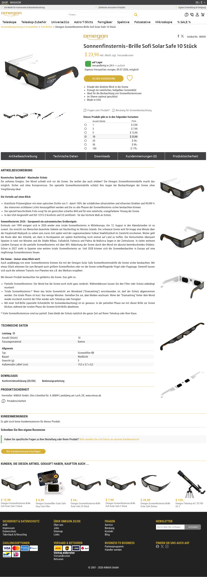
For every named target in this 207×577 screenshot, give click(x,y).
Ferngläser (105, 22)
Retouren (58, 559)
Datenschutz (9, 531)
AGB (5, 524)
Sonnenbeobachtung (12, 26)
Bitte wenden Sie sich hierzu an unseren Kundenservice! (109, 439)
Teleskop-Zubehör (33, 22)
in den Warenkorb (103, 78)
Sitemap (58, 531)
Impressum (9, 528)
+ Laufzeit (119, 65)
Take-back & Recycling (15, 534)
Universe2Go (60, 22)
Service (109, 524)
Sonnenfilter (31, 26)
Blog (107, 534)
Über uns (58, 524)
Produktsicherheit (185, 156)
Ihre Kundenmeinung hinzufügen (23, 451)
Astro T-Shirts (83, 22)
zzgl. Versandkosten (122, 55)
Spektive (123, 22)
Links (57, 534)
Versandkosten (62, 555)
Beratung (109, 528)
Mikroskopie (163, 22)
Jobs (56, 528)
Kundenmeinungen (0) (141, 156)
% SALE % (184, 22)
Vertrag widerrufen (64, 552)
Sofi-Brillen (47, 26)
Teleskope (9, 22)
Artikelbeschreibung (23, 156)
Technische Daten (65, 156)
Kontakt (109, 531)
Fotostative (142, 22)
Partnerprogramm (114, 546)
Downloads (102, 156)
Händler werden (113, 549)
